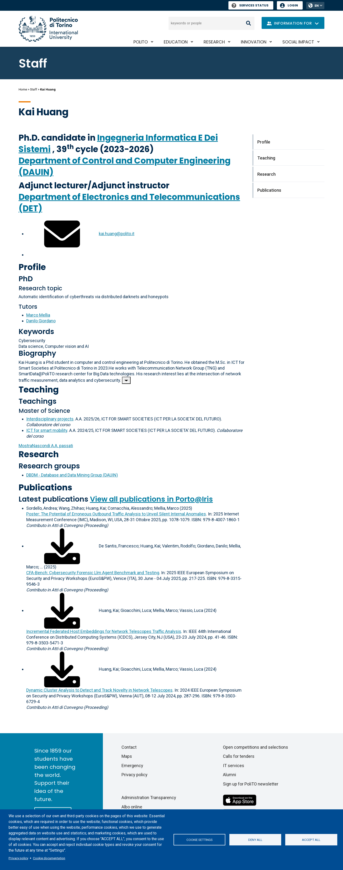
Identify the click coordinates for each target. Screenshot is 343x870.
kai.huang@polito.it (116, 233)
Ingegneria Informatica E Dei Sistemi (118, 143)
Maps (126, 756)
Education (176, 42)
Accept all (311, 840)
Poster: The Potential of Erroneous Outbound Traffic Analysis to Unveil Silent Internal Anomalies (116, 513)
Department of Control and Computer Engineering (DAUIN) (125, 166)
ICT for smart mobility (46, 430)
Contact (129, 747)
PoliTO (140, 42)
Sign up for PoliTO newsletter (250, 783)
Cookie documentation (49, 858)
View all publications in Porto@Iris (151, 499)
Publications (45, 487)
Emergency (132, 765)
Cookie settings (199, 840)
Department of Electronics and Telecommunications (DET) (129, 202)
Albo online (131, 806)
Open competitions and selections (255, 747)
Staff (33, 89)
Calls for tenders (238, 756)
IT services (233, 765)
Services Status (250, 5)
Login (293, 5)
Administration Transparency (148, 797)
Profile (32, 267)
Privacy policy (18, 858)
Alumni (229, 774)
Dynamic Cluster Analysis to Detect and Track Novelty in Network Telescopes (99, 690)
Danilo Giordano (41, 320)
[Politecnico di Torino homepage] (48, 29)
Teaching (39, 389)
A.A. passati (46, 445)
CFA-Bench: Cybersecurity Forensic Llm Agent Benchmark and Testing (92, 572)
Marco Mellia (38, 315)
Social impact (298, 42)
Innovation (253, 42)
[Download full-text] (62, 545)
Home (23, 89)
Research (214, 42)
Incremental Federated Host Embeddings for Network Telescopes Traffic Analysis (103, 631)
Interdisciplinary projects (50, 418)
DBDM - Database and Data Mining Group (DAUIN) (72, 474)
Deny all (255, 840)
